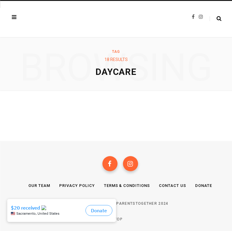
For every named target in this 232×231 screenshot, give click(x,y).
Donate (203, 185)
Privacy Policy (77, 185)
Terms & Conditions (127, 185)
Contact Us (172, 185)
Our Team (39, 185)
